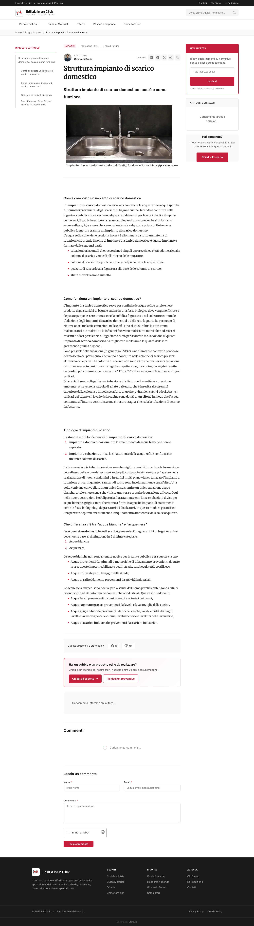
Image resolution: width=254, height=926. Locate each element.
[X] (164, 57)
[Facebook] (158, 57)
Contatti (203, 3)
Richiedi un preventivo (121, 678)
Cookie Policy (215, 911)
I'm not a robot (80, 832)
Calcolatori (153, 892)
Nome (68, 782)
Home (18, 32)
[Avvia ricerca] (234, 12)
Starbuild (133, 922)
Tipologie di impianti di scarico (36, 95)
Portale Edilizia (29, 24)
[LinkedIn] (151, 57)
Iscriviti (212, 81)
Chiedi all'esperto (85, 678)
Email (128, 782)
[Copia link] (178, 57)
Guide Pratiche (156, 876)
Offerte (80, 24)
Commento (71, 800)
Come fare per (132, 24)
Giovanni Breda (83, 59)
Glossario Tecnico (157, 887)
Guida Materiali (116, 881)
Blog (27, 32)
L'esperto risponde (158, 881)
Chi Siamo (216, 3)
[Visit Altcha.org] (103, 832)
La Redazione (232, 3)
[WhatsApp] (171, 57)
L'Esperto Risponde (104, 24)
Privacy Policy (196, 911)
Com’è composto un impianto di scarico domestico (37, 72)
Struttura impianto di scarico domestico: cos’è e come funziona (36, 60)
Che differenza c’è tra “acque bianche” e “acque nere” (36, 103)
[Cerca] (208, 12)
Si (114, 645)
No (128, 645)
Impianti (37, 32)
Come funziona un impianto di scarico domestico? (36, 85)
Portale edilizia (115, 876)
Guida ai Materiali (58, 24)
